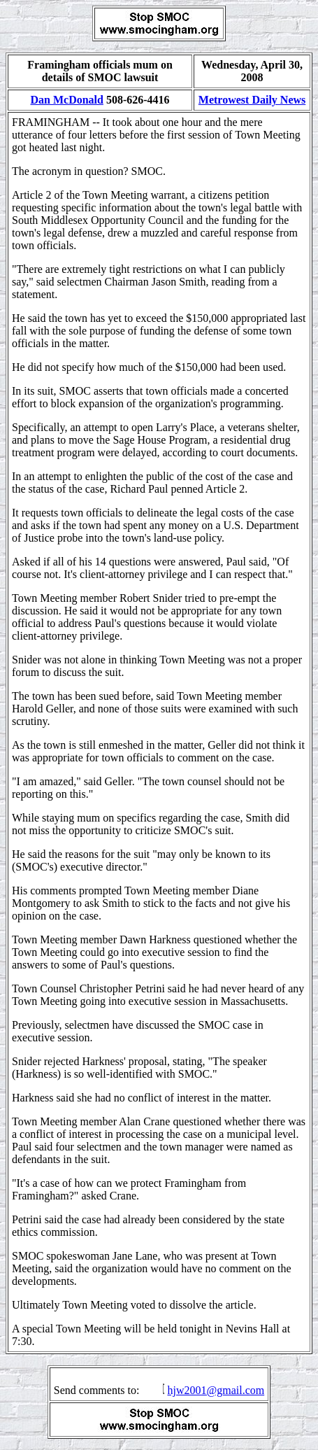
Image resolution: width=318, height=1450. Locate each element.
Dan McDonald (66, 100)
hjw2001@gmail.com (215, 1390)
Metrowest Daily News (251, 100)
